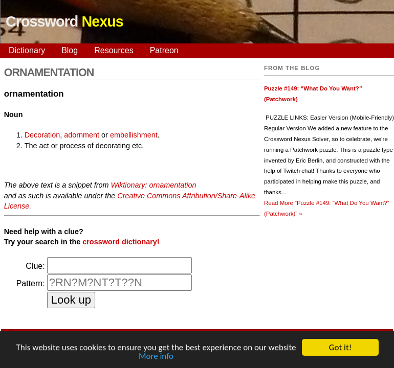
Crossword (64, 21)
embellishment (134, 135)
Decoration (42, 135)
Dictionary (27, 50)
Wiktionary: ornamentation (153, 185)
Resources (113, 50)
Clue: (35, 266)
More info (156, 357)
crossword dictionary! (120, 242)
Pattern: (30, 283)
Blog (69, 50)
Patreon (164, 50)
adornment (81, 135)
